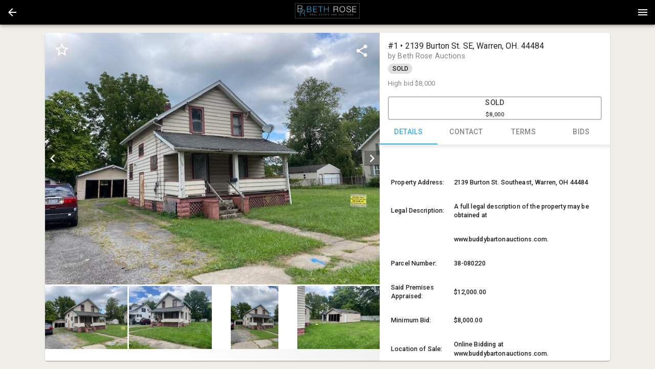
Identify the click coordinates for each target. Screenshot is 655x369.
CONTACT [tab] (466, 132)
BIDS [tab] (581, 132)
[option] (212, 158)
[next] (372, 158)
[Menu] (642, 12)
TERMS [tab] (524, 132)
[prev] (52, 158)
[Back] (12, 12)
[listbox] (212, 158)
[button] (12, 12)
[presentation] (327, 12)
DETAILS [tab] (409, 132)
